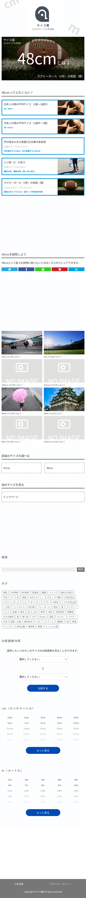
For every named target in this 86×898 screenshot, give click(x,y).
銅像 (40, 626)
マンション (8, 626)
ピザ (34, 616)
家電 (74, 621)
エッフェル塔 (51, 626)
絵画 (59, 597)
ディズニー (72, 606)
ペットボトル (19, 606)
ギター (50, 597)
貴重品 (35, 592)
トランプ (53, 592)
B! (76, 269)
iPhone (42, 616)
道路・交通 (16, 621)
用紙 (5, 592)
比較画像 (19, 883)
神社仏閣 (21, 626)
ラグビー (72, 616)
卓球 (50, 611)
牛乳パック (8, 597)
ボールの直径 (52, 602)
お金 (5, 621)
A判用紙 (14, 592)
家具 (22, 611)
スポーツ (40, 621)
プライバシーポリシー (60, 883)
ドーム (50, 621)
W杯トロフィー (37, 597)
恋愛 (51, 616)
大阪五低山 (69, 597)
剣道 (15, 611)
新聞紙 (70, 611)
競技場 (31, 626)
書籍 (44, 592)
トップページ (10, 497)
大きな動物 (8, 616)
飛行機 (31, 606)
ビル (25, 602)
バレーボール (44, 606)
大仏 (35, 611)
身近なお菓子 (67, 592)
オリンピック (36, 602)
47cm (6, 468)
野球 (43, 611)
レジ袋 (6, 606)
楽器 (24, 597)
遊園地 (60, 621)
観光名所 (28, 621)
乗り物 (25, 616)
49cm (49, 468)
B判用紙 (25, 592)
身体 (56, 606)
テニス (6, 611)
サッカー (61, 616)
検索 (80, 569)
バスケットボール (11, 602)
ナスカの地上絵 (69, 602)
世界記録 (60, 611)
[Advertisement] (43, 221)
